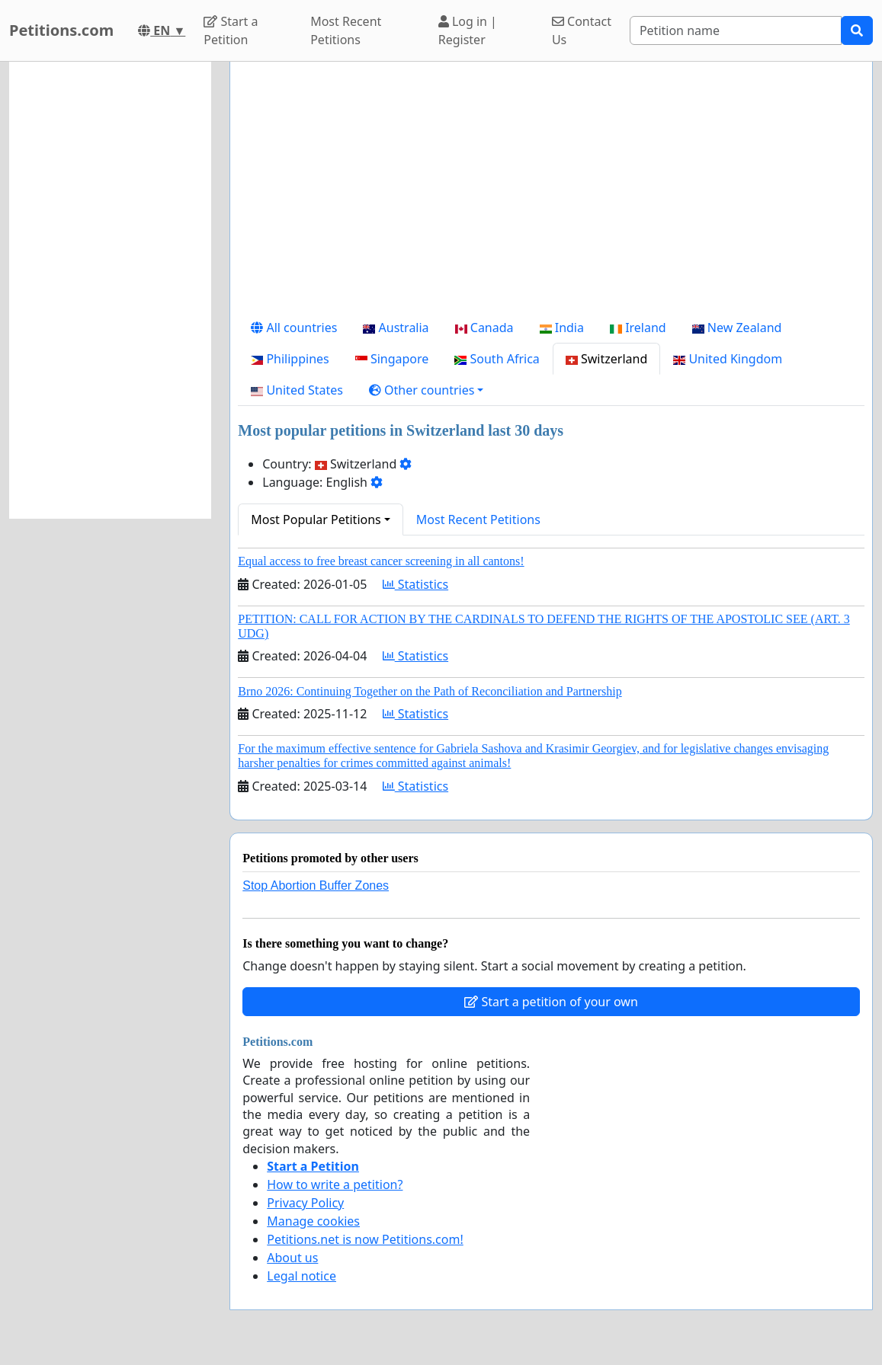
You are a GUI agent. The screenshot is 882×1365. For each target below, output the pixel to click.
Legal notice (301, 1276)
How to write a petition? (335, 1184)
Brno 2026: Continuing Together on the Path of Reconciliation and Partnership (429, 691)
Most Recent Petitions (345, 30)
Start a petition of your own (550, 1001)
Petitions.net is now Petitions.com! (365, 1239)
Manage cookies (313, 1221)
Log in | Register (467, 30)
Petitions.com (61, 30)
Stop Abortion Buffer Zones (315, 885)
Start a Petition (231, 30)
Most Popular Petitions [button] (316, 519)
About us (292, 1257)
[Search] (736, 30)
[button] (426, 390)
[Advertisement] (551, 192)
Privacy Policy (305, 1202)
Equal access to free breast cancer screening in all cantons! (381, 561)
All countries (294, 327)
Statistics (416, 584)
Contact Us (581, 30)
